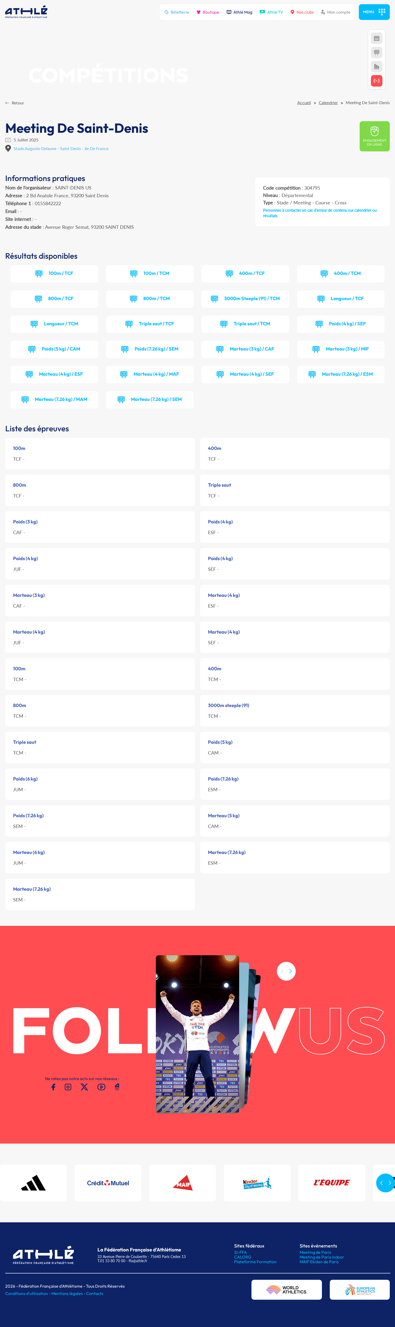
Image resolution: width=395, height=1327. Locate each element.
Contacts (94, 1293)
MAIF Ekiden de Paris (319, 1261)
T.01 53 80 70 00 (111, 1261)
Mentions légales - (68, 1293)
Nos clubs (302, 12)
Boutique (207, 12)
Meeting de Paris (315, 1252)
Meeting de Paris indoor (322, 1257)
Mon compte (335, 12)
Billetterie (176, 12)
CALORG (242, 1257)
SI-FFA (240, 1252)
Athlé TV (271, 12)
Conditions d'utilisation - (28, 1293)
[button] (290, 982)
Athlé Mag (239, 12)
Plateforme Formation (255, 1261)
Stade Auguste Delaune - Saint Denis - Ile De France (61, 148)
